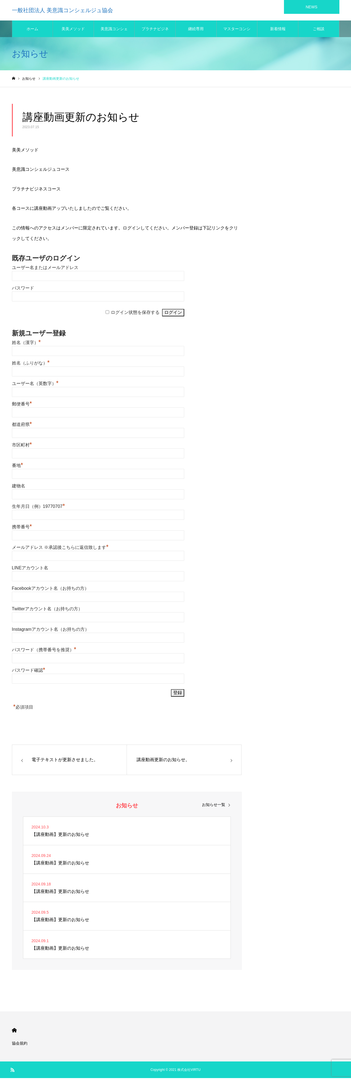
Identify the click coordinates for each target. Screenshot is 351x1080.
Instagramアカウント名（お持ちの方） (50, 631)
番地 (17, 467)
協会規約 (19, 1045)
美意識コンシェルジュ (114, 33)
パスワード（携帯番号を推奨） (44, 651)
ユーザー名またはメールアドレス (45, 269)
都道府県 (22, 426)
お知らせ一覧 (213, 806)
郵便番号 (22, 406)
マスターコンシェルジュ (236, 33)
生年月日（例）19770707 (38, 508)
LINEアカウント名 (30, 569)
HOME (14, 1032)
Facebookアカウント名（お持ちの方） (50, 590)
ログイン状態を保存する (135, 314)
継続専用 (196, 30)
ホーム (32, 30)
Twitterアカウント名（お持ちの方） (47, 610)
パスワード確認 (28, 672)
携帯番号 (22, 528)
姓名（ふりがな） (31, 365)
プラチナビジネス (155, 33)
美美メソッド (73, 30)
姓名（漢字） (26, 344)
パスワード (23, 290)
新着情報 (278, 30)
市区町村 (22, 447)
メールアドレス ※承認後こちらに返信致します (60, 549)
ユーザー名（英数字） (35, 385)
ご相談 (318, 30)
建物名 (18, 487)
